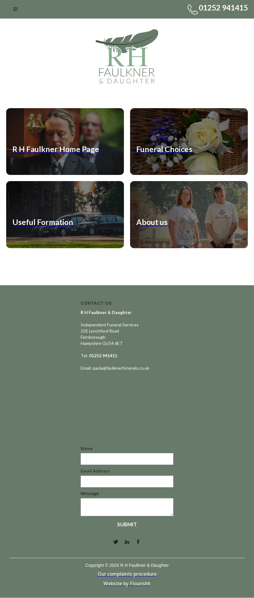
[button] (15, 9)
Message (90, 493)
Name (87, 448)
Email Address (95, 470)
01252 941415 (223, 7)
